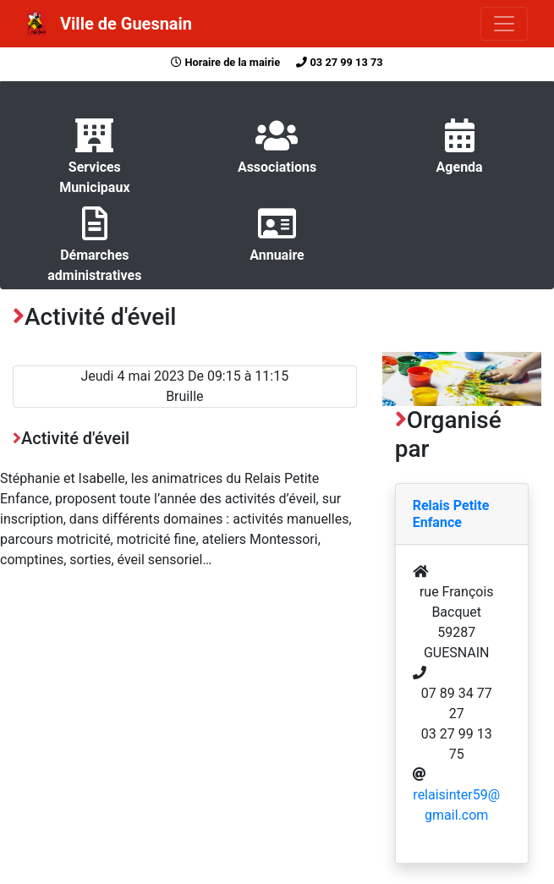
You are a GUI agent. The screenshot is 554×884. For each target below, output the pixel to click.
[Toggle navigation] (504, 24)
